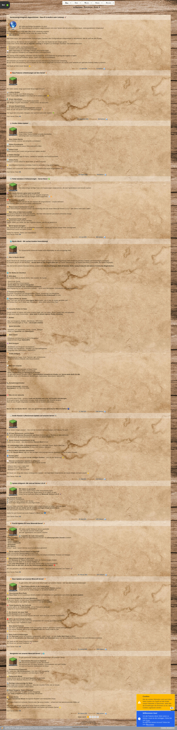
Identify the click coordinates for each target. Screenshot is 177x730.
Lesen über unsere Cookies (80, 727)
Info (3, 5)
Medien (87, 3)
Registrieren (150, 724)
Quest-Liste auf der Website (17, 631)
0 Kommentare (91, 68)
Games (97, 3)
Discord (108, 3)
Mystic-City (75, 68)
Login (148, 720)
